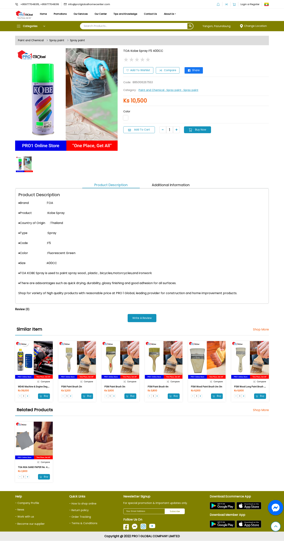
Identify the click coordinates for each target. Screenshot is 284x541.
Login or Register (250, 4)
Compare (168, 70)
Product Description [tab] (111, 185)
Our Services (81, 14)
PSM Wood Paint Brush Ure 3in (206, 386)
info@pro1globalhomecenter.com (89, 4)
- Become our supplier (30, 524)
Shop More (261, 329)
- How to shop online (82, 504)
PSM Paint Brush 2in (71, 386)
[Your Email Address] (144, 511)
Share (194, 70)
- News (19, 509)
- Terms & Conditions (83, 523)
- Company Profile (27, 503)
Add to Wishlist (138, 70)
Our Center (102, 14)
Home (43, 14)
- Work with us (24, 516)
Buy (44, 396)
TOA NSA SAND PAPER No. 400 (34, 467)
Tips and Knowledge (127, 14)
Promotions (60, 14)
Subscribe (175, 511)
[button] (275, 526)
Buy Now (198, 129)
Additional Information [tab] (171, 185)
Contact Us (152, 14)
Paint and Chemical (31, 40)
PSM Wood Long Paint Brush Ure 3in (252, 386)
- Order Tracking (80, 517)
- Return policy (79, 510)
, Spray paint (173, 90)
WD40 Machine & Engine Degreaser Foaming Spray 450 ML (48, 386)
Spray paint (57, 40)
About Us (172, 14)
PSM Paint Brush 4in (158, 386)
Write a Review (142, 318)
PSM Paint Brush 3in (114, 386)
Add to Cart (139, 129)
